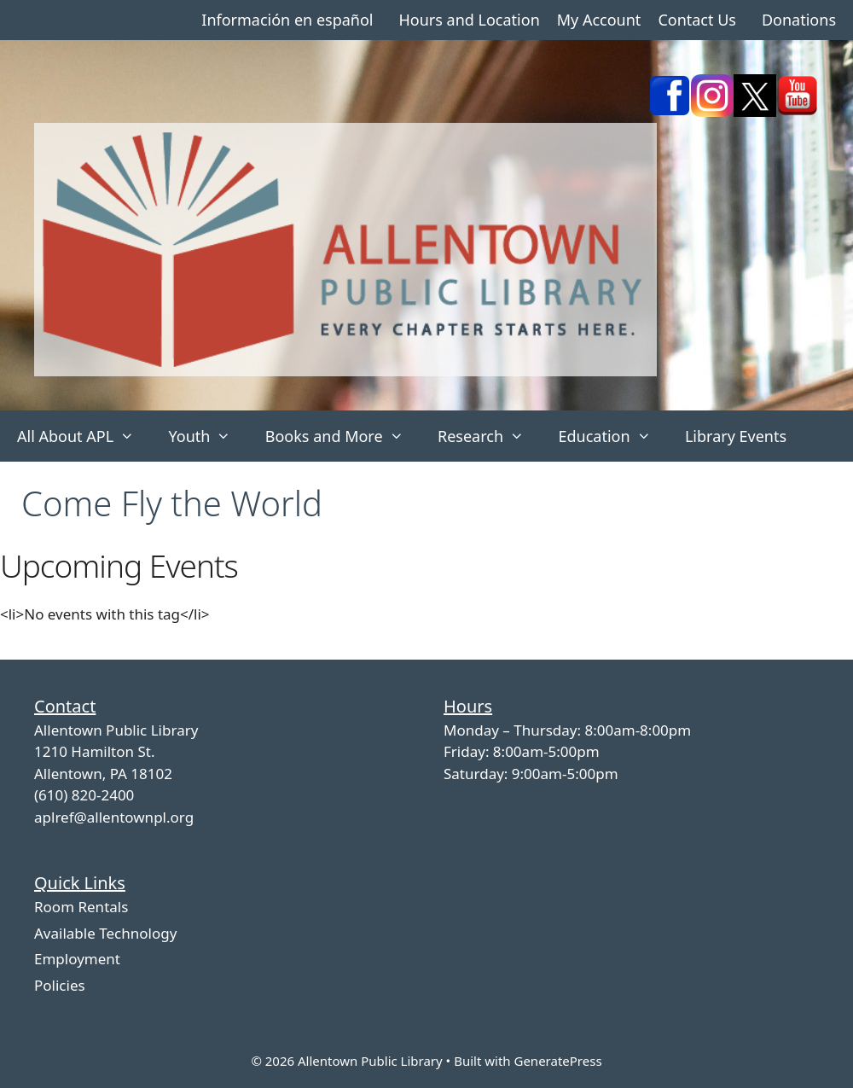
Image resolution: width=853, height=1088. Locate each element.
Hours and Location (468, 19)
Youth (207, 436)
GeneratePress (557, 1060)
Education (613, 436)
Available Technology (105, 933)
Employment (77, 959)
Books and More (343, 436)
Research (489, 436)
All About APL (84, 436)
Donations (799, 19)
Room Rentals (81, 906)
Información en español (287, 19)
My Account (599, 19)
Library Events (735, 436)
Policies (59, 985)
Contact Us (697, 19)
